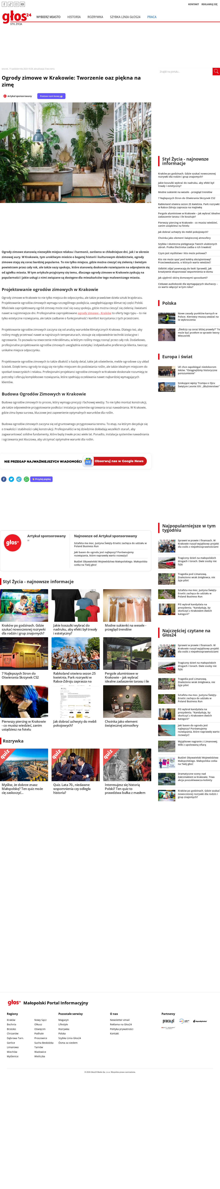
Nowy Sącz (40, 1020)
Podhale (39, 1033)
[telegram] (19, 479)
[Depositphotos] (200, 1021)
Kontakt (114, 1033)
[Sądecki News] (184, 1021)
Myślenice (12, 1056)
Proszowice (40, 1038)
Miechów (12, 1051)
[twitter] (11, 479)
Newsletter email (120, 1020)
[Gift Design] (168, 1028)
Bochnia (11, 1024)
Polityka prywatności (121, 1029)
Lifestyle (63, 1024)
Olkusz (38, 1024)
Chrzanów (12, 1033)
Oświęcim (40, 1029)
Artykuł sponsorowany (20, 96)
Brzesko (11, 1029)
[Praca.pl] (168, 1021)
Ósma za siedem (68, 1042)
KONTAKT (193, 4)
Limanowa (13, 1047)
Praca (151, 17)
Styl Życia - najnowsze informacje (38, 581)
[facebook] (4, 479)
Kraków (11, 1020)
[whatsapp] (26, 479)
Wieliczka (39, 1056)
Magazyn (63, 1020)
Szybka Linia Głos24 (125, 17)
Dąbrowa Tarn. (15, 1038)
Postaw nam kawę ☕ (51, 96)
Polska (169, 303)
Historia (74, 17)
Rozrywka (95, 17)
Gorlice (11, 1042)
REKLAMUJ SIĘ (209, 4)
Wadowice (40, 1051)
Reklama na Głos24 (121, 1024)
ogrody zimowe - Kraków (94, 313)
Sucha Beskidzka (43, 1042)
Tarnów (38, 1047)
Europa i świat (177, 356)
